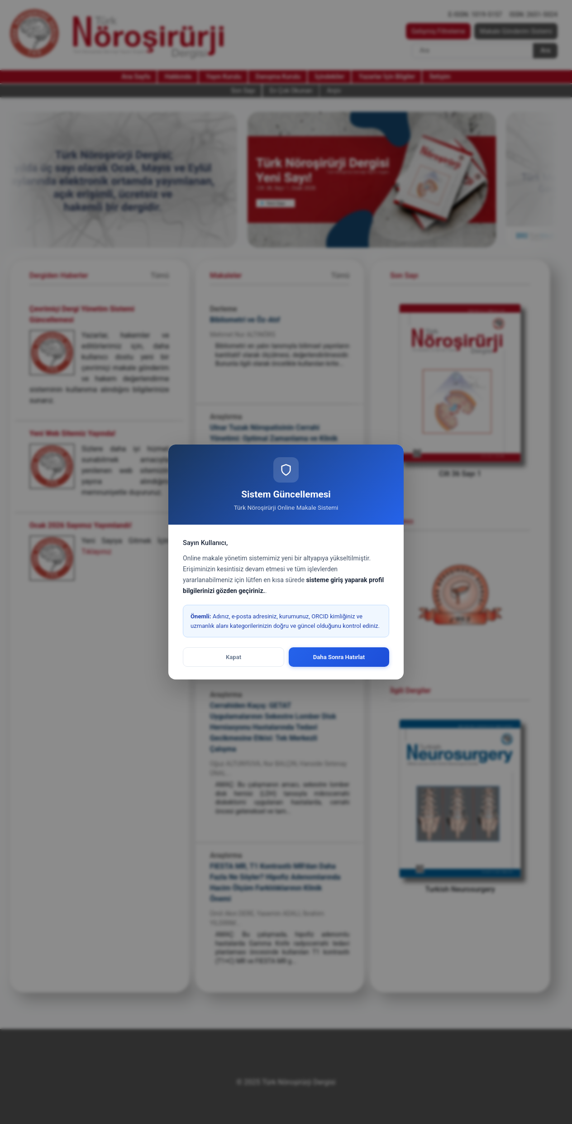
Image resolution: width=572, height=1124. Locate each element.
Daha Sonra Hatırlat (339, 657)
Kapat (233, 657)
